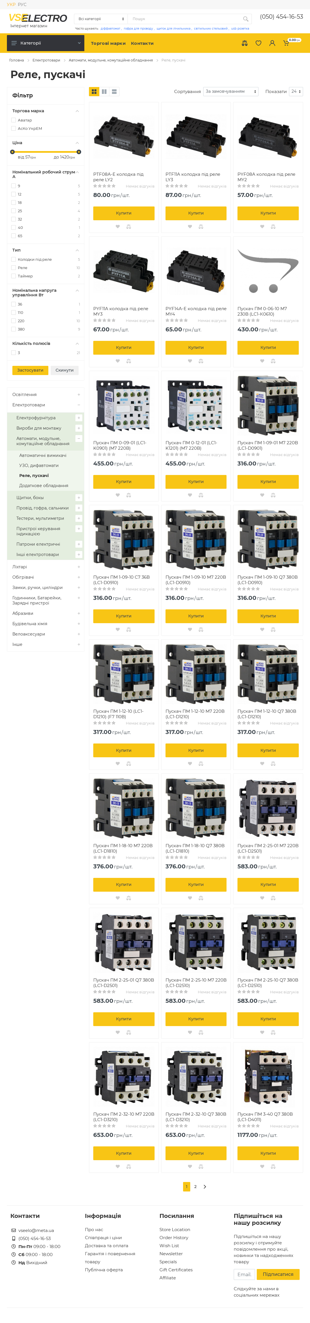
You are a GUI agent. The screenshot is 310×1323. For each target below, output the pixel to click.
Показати (276, 91)
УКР (11, 5)
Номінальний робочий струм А (45, 174)
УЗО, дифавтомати (39, 465)
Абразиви (22, 613)
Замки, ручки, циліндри (37, 587)
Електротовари (46, 60)
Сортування (187, 91)
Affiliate (167, 1277)
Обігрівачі (23, 577)
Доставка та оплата (106, 1245)
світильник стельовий (211, 28)
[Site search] (184, 19)
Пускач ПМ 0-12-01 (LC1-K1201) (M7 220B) (191, 445)
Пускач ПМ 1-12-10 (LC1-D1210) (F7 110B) (118, 713)
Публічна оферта (104, 1269)
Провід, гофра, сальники (42, 508)
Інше (17, 644)
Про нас (94, 1229)
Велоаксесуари (28, 634)
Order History (173, 1237)
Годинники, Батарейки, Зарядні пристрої (36, 600)
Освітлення (24, 394)
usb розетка (240, 28)
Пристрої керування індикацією (38, 531)
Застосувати (30, 370)
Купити (124, 213)
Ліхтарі (19, 566)
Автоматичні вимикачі (42, 455)
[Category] (101, 19)
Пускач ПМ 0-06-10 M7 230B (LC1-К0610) (262, 311)
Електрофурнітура (36, 417)
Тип (45, 250)
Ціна (45, 142)
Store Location (174, 1229)
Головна (16, 60)
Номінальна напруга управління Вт (45, 293)
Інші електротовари (37, 554)
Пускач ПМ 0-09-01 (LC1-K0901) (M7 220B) (120, 445)
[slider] (12, 152)
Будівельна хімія (29, 623)
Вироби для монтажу (38, 428)
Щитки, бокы (30, 497)
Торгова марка (45, 110)
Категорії (46, 43)
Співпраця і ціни (103, 1237)
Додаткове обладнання (43, 485)
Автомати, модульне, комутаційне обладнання (111, 60)
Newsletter (171, 1253)
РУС (22, 5)
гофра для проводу (138, 28)
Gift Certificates (176, 1269)
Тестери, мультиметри (40, 518)
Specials (168, 1261)
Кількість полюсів (45, 343)
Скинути (65, 370)
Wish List (169, 1245)
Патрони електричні (38, 544)
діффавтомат (110, 28)
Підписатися (278, 1274)
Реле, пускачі (34, 475)
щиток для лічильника (174, 28)
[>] (205, 1186)
